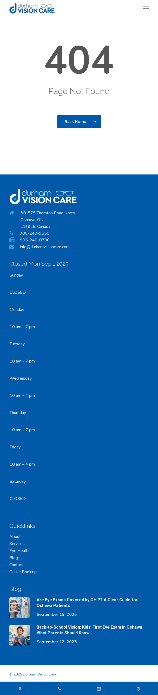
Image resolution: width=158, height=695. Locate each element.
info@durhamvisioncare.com (45, 247)
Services (17, 543)
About (15, 536)
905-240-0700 (35, 240)
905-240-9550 (34, 233)
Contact (16, 564)
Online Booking (23, 571)
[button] (146, 8)
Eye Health (19, 550)
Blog (13, 557)
